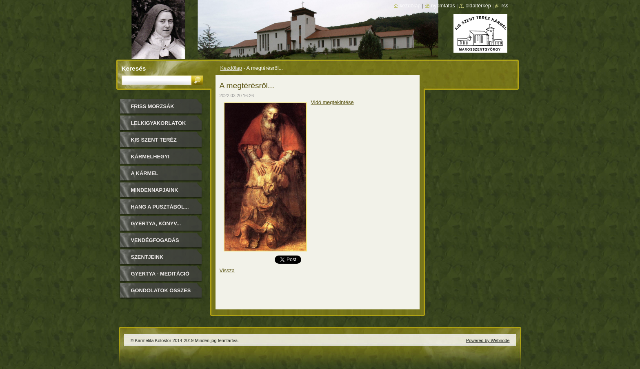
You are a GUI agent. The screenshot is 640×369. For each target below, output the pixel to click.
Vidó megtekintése (332, 102)
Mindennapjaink (154, 190)
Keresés (134, 68)
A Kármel (144, 173)
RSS (504, 5)
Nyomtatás (443, 5)
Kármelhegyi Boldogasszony (155, 159)
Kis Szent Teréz (154, 140)
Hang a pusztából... (160, 207)
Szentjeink (147, 257)
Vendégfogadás (155, 240)
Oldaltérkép (478, 5)
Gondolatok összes (161, 290)
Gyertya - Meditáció (160, 274)
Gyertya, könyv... (156, 223)
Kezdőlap (231, 68)
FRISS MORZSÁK (152, 106)
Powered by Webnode (488, 340)
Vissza (227, 270)
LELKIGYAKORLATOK (158, 123)
